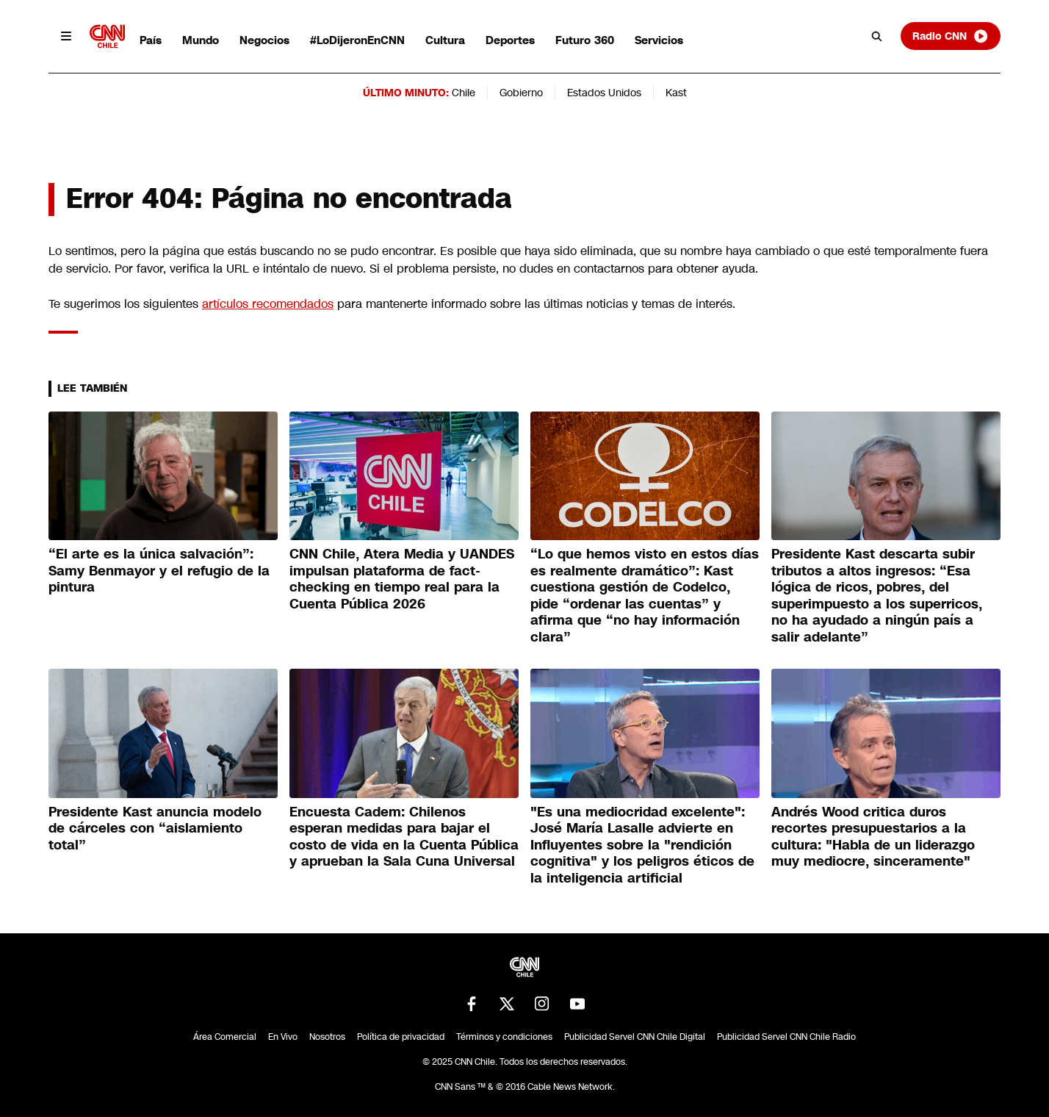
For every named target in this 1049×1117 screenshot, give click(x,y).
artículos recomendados (268, 303)
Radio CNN (950, 36)
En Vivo (283, 1037)
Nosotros (327, 1037)
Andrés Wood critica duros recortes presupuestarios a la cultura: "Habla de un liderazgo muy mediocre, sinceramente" (873, 837)
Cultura (445, 40)
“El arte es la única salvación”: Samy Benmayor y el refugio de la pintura (159, 571)
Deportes (510, 40)
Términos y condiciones (504, 1037)
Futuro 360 (584, 40)
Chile (463, 92)
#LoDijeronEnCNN (357, 40)
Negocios (264, 40)
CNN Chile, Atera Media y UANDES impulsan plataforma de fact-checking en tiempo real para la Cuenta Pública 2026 (401, 579)
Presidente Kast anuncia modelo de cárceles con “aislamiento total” (155, 828)
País (151, 40)
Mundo (200, 40)
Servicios (659, 40)
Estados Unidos (604, 92)
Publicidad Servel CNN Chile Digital (634, 1037)
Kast (676, 92)
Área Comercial (224, 1037)
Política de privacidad (400, 1037)
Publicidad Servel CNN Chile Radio (786, 1037)
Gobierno (521, 92)
